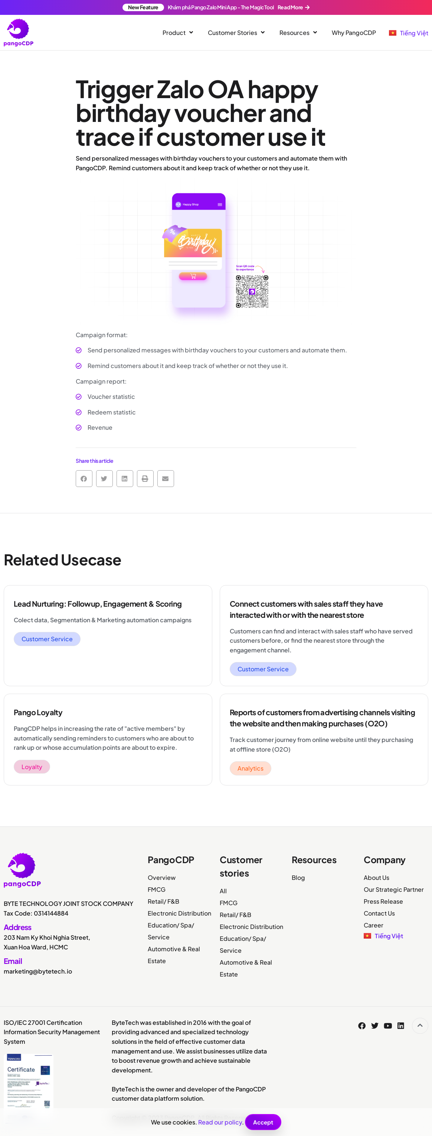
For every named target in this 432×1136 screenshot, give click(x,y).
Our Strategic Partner (394, 889)
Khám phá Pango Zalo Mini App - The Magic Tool (215, 7)
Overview (162, 877)
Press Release (383, 901)
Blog (298, 877)
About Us (376, 877)
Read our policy (220, 1122)
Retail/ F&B (163, 901)
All (223, 891)
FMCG (157, 889)
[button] (84, 478)
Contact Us (379, 913)
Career (373, 925)
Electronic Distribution (179, 913)
